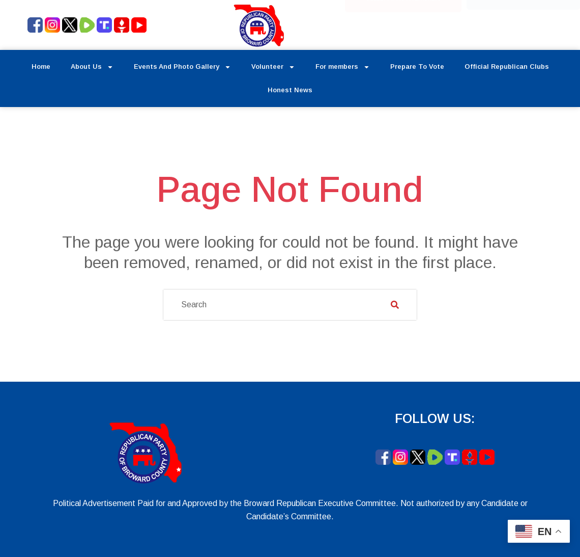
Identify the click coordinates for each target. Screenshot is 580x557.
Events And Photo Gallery (182, 67)
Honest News (290, 90)
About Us (92, 67)
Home (41, 66)
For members (342, 67)
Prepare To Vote (417, 66)
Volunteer (273, 67)
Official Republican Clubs (507, 66)
